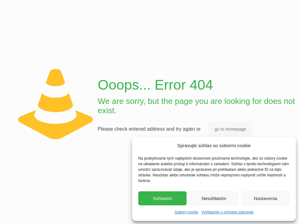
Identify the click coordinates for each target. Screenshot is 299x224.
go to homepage (230, 129)
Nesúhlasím (214, 198)
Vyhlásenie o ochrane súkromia (228, 212)
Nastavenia (265, 198)
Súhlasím (162, 198)
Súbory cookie (186, 212)
